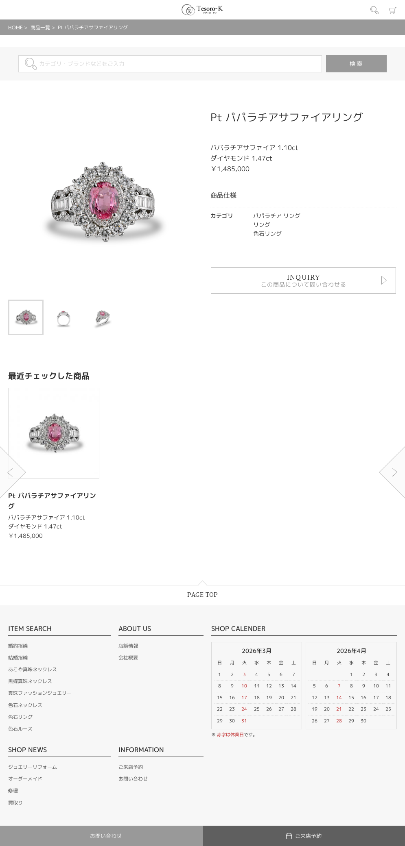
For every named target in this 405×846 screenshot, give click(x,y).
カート (393, 10)
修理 (13, 790)
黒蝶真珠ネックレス (30, 681)
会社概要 (128, 657)
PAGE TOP (202, 595)
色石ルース (20, 728)
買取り (15, 802)
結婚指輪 (18, 657)
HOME (15, 27)
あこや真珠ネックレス (32, 669)
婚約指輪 (18, 645)
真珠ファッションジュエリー (40, 692)
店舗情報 (128, 645)
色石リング (20, 716)
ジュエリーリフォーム (32, 766)
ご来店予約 (130, 766)
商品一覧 (40, 27)
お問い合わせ (133, 778)
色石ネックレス (25, 705)
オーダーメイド (25, 778)
